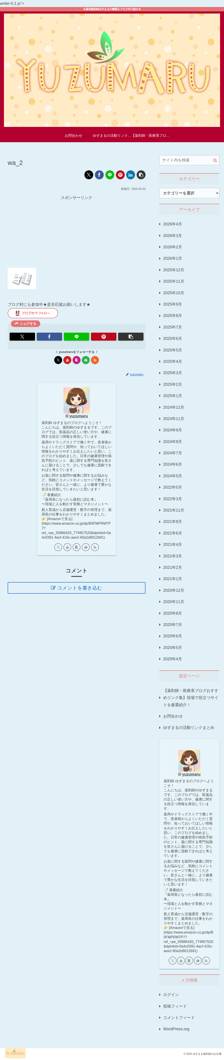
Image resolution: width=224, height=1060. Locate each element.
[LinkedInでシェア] (130, 174)
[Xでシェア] (88, 174)
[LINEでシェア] (109, 174)
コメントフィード (179, 1017)
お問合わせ (173, 716)
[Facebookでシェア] (99, 174)
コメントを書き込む (79, 588)
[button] (141, 174)
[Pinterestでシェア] (120, 174)
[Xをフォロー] (58, 360)
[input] (189, 160)
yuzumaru (78, 416)
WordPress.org (176, 1029)
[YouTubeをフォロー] (67, 360)
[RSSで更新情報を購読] (95, 360)
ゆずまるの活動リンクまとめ (188, 727)
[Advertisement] (76, 231)
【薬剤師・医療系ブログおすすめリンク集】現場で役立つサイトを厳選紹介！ (190, 697)
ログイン (171, 995)
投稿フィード (175, 1006)
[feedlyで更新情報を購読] (86, 360)
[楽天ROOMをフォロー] (76, 360)
